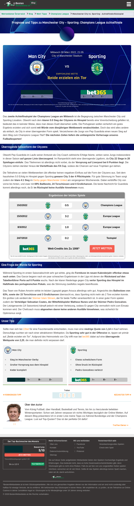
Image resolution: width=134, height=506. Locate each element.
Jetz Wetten (24, 455)
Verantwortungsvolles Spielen (111, 444)
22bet (26, 329)
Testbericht (38, 464)
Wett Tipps (42, 14)
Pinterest (79, 451)
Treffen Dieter (120, 425)
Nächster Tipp (122, 395)
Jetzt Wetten (102, 248)
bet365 (85, 336)
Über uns (54, 444)
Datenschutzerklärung (59, 451)
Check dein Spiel (106, 448)
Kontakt (53, 448)
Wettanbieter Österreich (13, 14)
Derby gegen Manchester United (50, 180)
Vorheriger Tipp (12, 395)
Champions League (60, 14)
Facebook (80, 444)
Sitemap (53, 455)
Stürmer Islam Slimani (43, 298)
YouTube (79, 448)
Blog (31, 14)
